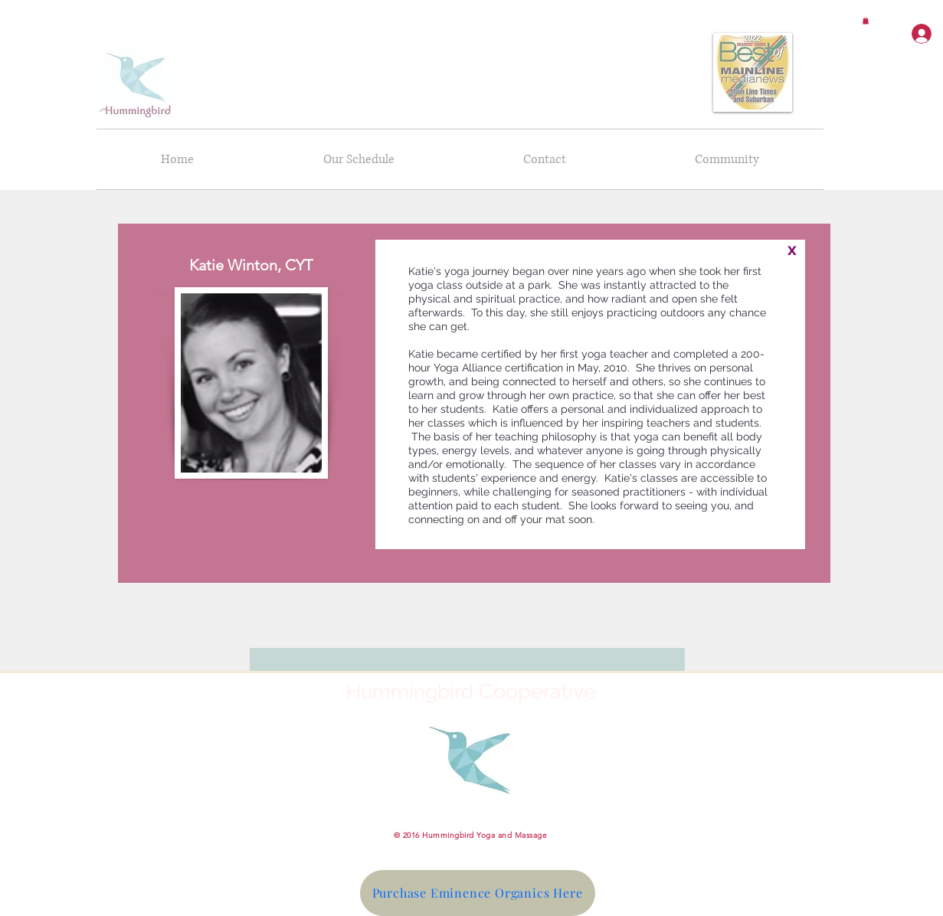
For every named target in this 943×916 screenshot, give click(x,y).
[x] (792, 249)
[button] (866, 21)
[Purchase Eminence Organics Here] (477, 893)
